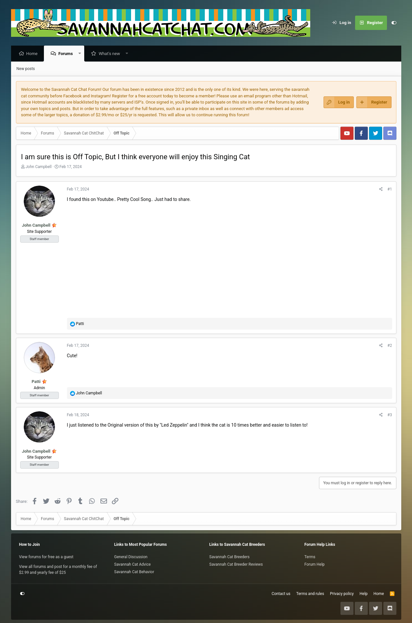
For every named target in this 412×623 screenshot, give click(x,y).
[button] (81, 54)
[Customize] (394, 23)
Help (364, 593)
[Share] (381, 189)
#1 (389, 189)
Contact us (281, 593)
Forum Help (314, 564)
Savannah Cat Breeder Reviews (236, 564)
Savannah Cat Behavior (134, 572)
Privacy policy (342, 593)
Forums (67, 53)
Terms (309, 557)
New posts (26, 69)
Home (33, 53)
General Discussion (130, 557)
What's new (111, 53)
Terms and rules (310, 593)
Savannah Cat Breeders (229, 557)
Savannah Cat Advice (132, 564)
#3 (389, 415)
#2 (389, 346)
